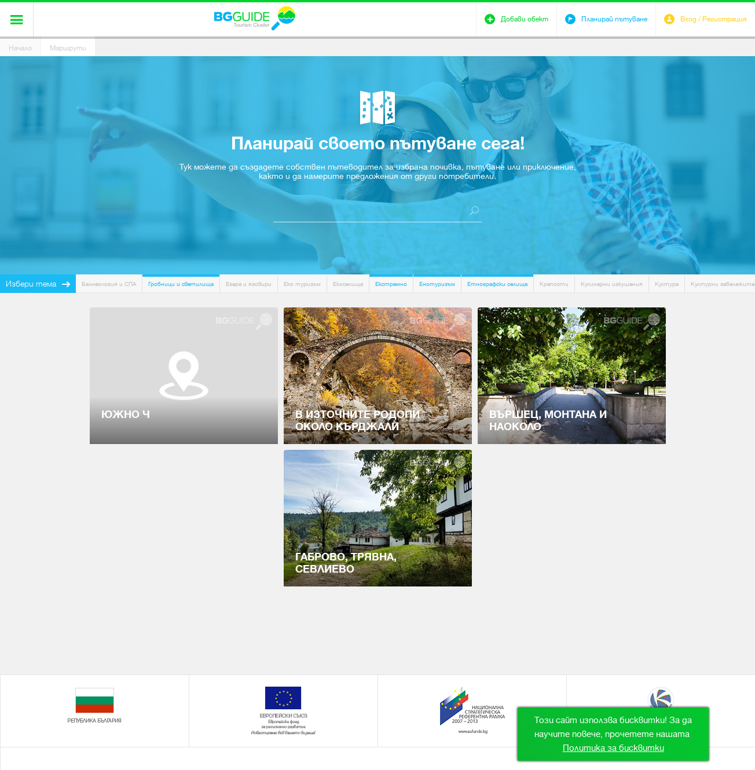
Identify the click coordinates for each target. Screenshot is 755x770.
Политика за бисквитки (613, 748)
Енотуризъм (437, 284)
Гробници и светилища (181, 284)
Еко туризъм (302, 284)
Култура (667, 284)
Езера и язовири (249, 284)
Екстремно (391, 284)
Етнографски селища (497, 284)
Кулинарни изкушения (612, 284)
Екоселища (348, 284)
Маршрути (68, 48)
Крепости (554, 284)
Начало (20, 48)
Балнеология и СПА (109, 284)
